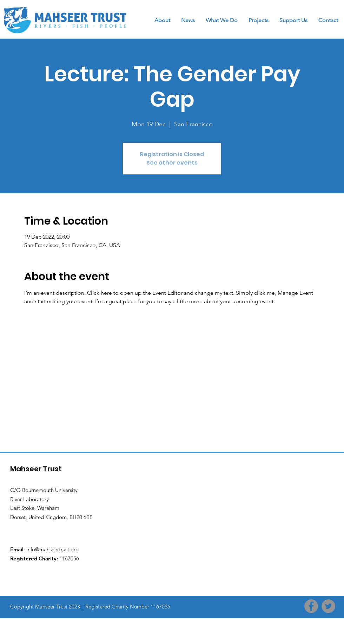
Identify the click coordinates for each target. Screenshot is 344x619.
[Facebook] (311, 606)
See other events (172, 163)
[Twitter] (328, 606)
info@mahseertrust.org (52, 549)
